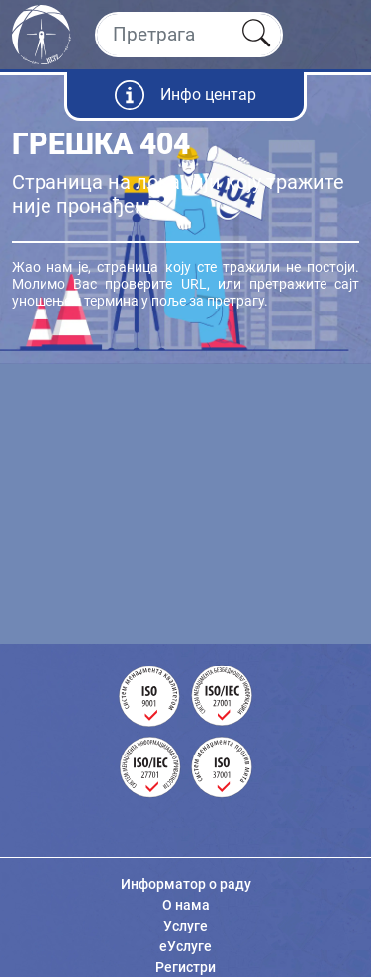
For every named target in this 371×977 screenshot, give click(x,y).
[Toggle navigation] (339, 34)
